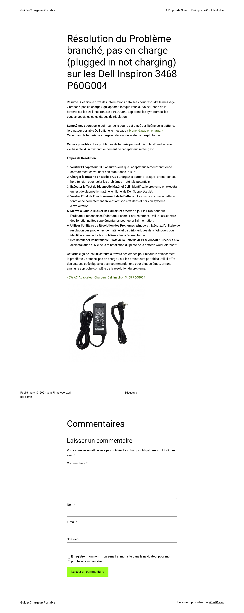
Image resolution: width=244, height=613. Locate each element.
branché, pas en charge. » (146, 130)
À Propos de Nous (176, 10)
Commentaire (77, 463)
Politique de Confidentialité (207, 10)
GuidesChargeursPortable (37, 10)
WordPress (216, 602)
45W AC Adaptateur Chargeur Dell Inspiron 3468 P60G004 (106, 277)
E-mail (72, 522)
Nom (71, 504)
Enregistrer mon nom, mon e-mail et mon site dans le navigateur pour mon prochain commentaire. (121, 559)
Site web (72, 539)
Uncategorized (62, 392)
